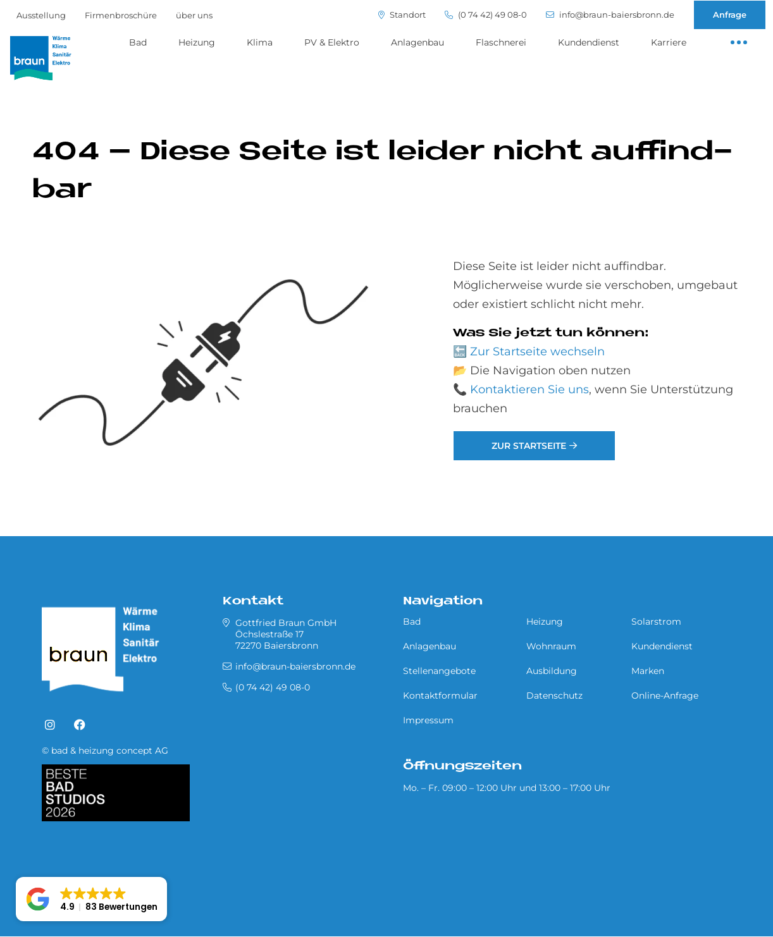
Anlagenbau (417, 42)
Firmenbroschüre (121, 15)
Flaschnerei (501, 42)
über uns (194, 15)
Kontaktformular (440, 695)
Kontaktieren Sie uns (529, 389)
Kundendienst (588, 42)
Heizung (196, 42)
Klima (260, 42)
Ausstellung (41, 15)
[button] (91, 899)
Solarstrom (656, 621)
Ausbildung (551, 671)
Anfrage (729, 14)
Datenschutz (554, 695)
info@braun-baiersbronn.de (610, 15)
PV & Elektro (331, 42)
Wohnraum (551, 646)
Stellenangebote (439, 671)
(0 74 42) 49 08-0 (486, 15)
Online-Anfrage (664, 695)
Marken (647, 671)
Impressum (428, 720)
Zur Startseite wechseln (537, 351)
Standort (402, 15)
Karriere (668, 42)
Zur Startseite (529, 445)
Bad (138, 42)
